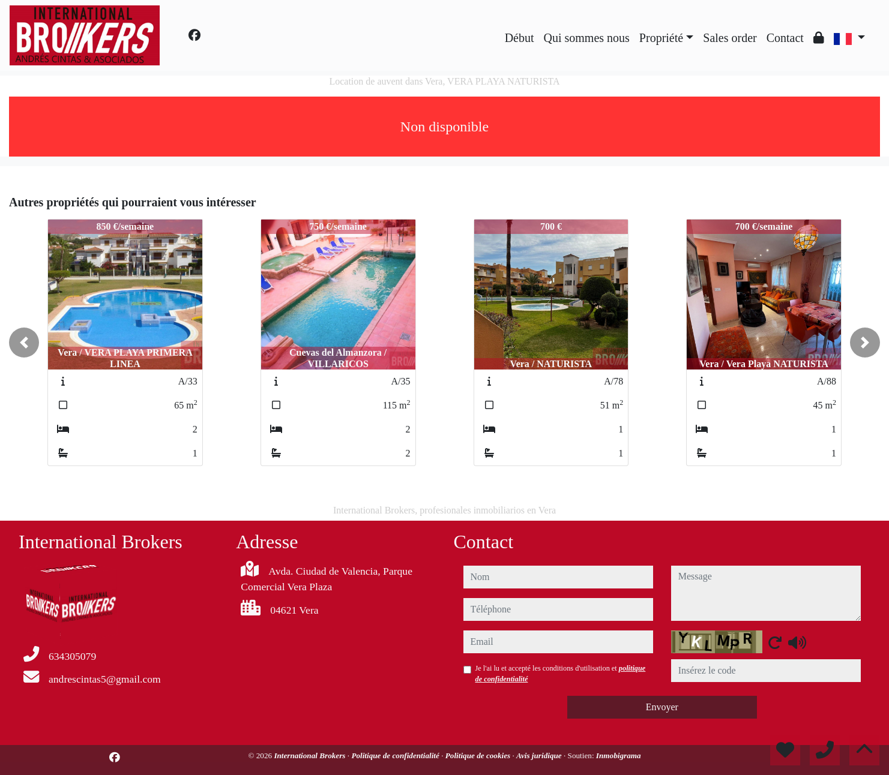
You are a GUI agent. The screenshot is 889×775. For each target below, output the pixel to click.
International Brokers (310, 755)
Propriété (661, 37)
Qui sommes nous (587, 37)
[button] (24, 343)
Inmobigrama (618, 755)
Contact (785, 37)
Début (519, 37)
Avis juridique (540, 755)
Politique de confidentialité (396, 755)
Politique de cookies (479, 755)
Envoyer (662, 707)
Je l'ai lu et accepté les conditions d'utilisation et (560, 673)
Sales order (729, 37)
